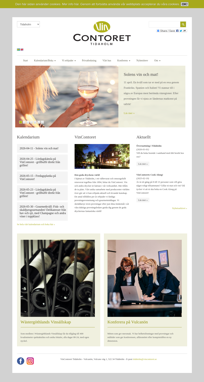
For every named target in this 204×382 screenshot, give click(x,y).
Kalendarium (28, 137)
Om (157, 60)
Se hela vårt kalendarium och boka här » (36, 224)
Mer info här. (70, 4)
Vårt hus (106, 60)
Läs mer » (129, 113)
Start (25, 60)
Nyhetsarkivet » (179, 208)
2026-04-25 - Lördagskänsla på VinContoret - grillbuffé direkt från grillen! (40, 162)
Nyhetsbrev (142, 60)
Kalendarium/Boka (45, 60)
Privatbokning (89, 60)
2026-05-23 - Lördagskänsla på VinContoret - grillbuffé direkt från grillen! (40, 193)
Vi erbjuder (69, 60)
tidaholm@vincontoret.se (145, 359)
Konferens (123, 60)
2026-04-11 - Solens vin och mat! (39, 148)
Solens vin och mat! (141, 74)
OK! (185, 4)
